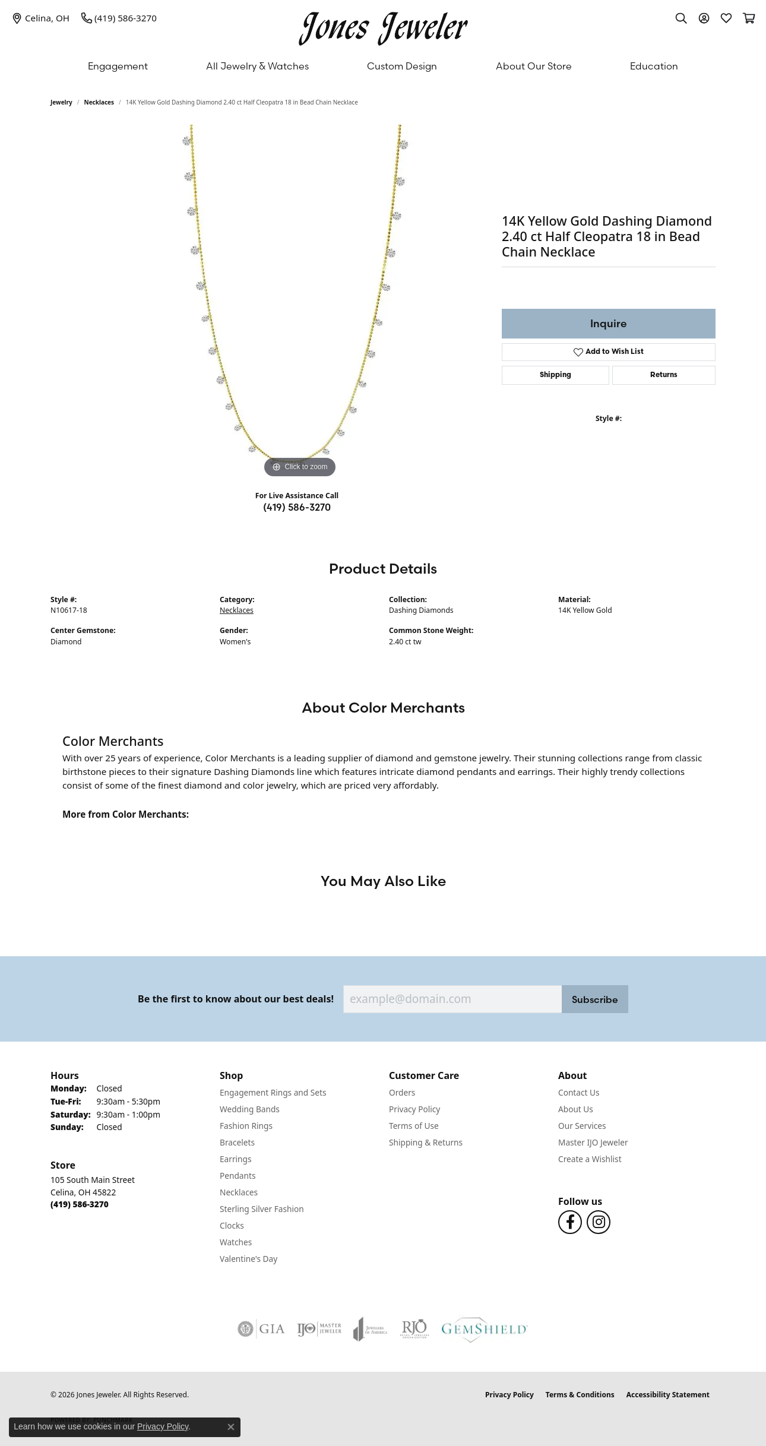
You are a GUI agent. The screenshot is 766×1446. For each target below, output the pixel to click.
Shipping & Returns (426, 1142)
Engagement (118, 66)
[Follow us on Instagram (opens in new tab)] (598, 1222)
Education (654, 66)
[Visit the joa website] (370, 1329)
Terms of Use (414, 1125)
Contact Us (579, 1092)
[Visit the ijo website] (319, 1329)
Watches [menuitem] (236, 1242)
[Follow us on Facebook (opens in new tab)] (570, 1222)
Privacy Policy (414, 1109)
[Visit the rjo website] (414, 1329)
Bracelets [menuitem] (237, 1142)
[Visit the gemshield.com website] (484, 1329)
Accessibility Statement (668, 1395)
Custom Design (402, 66)
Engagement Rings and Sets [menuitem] (273, 1092)
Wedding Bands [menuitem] (250, 1109)
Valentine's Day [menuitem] (248, 1258)
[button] (681, 18)
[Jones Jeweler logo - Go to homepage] (383, 26)
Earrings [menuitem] (236, 1159)
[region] (300, 303)
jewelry (61, 102)
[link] (40, 18)
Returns (664, 375)
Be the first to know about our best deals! (236, 999)
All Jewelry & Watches (257, 66)
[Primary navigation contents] (383, 66)
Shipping (555, 375)
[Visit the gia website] (261, 1329)
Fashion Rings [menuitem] (246, 1125)
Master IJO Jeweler (593, 1142)
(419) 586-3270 (297, 507)
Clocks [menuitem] (232, 1225)
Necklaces (99, 102)
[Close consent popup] (231, 1427)
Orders (402, 1092)
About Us (575, 1109)
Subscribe (595, 999)
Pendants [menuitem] (237, 1175)
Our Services (582, 1125)
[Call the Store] (79, 1204)
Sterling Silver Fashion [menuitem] (262, 1208)
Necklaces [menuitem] (239, 1192)
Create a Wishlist (590, 1159)
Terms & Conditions (580, 1395)
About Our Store (534, 66)
